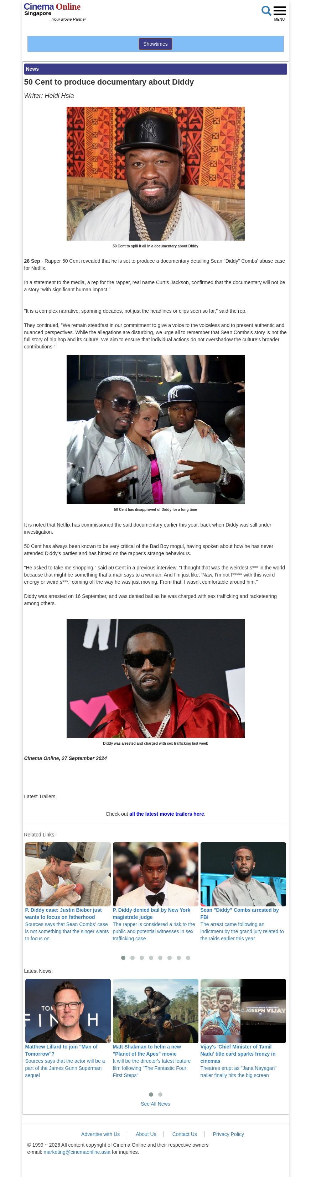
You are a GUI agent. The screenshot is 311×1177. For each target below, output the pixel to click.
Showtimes (155, 44)
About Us (146, 1134)
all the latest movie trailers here (166, 814)
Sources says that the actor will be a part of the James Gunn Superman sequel (68, 1028)
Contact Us (184, 1134)
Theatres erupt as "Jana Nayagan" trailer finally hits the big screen (243, 1028)
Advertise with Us (100, 1134)
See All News (155, 1104)
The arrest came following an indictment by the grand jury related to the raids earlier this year (243, 891)
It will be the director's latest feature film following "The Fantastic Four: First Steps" (155, 1028)
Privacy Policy (228, 1134)
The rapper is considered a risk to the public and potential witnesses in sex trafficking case (155, 891)
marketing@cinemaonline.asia (76, 1152)
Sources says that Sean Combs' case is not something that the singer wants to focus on (68, 891)
